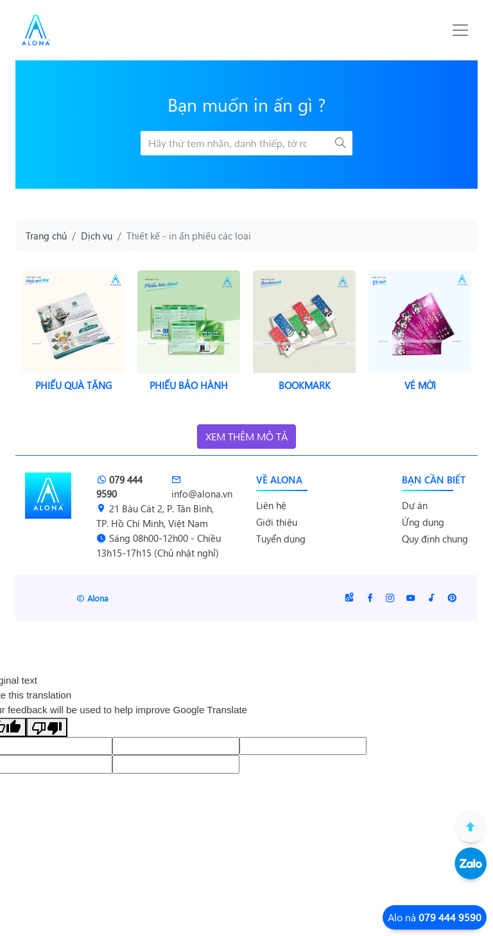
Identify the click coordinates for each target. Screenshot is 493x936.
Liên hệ (271, 505)
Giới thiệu (276, 522)
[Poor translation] (46, 727)
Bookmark (305, 385)
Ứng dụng (423, 522)
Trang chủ (46, 235)
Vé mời (420, 385)
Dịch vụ (96, 235)
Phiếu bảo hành (189, 385)
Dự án (415, 505)
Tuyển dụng (281, 538)
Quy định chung (435, 538)
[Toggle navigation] (460, 30)
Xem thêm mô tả (246, 436)
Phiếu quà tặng (73, 385)
